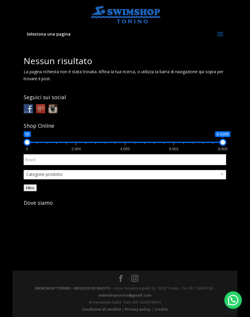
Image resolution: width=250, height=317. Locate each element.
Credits (161, 309)
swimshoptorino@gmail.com (124, 295)
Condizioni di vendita (101, 309)
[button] (233, 300)
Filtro (30, 187)
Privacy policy (138, 309)
